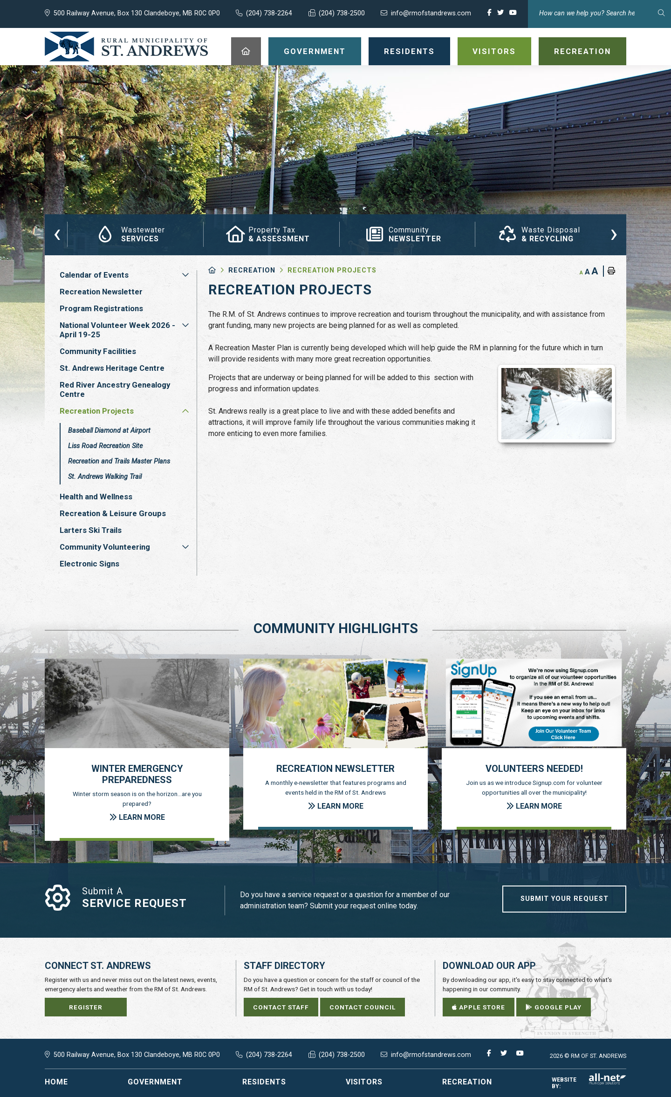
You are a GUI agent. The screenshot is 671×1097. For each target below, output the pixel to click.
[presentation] (57, 232)
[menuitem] (246, 51)
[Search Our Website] (599, 13)
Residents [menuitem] (409, 51)
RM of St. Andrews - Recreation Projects (126, 46)
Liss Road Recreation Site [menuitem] (105, 446)
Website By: (589, 1083)
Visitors (364, 1081)
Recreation (251, 270)
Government (155, 1081)
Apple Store (478, 1007)
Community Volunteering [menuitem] (105, 547)
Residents (264, 1081)
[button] (185, 274)
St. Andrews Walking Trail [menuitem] (105, 477)
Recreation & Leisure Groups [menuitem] (113, 513)
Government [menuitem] (315, 51)
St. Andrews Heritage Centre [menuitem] (112, 368)
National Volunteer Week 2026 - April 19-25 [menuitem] (117, 329)
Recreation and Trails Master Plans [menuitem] (119, 461)
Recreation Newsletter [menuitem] (101, 291)
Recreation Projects (332, 270)
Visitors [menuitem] (494, 51)
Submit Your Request (564, 899)
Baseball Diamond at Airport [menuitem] (109, 431)
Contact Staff (281, 1007)
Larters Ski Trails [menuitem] (91, 530)
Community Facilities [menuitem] (98, 351)
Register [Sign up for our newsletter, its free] (86, 1007)
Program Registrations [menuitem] (101, 308)
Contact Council (362, 1007)
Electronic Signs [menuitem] (89, 563)
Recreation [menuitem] (582, 51)
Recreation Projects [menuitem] (97, 411)
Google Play (554, 1007)
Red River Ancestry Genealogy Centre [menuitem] (115, 389)
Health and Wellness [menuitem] (96, 496)
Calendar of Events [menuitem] (94, 274)
